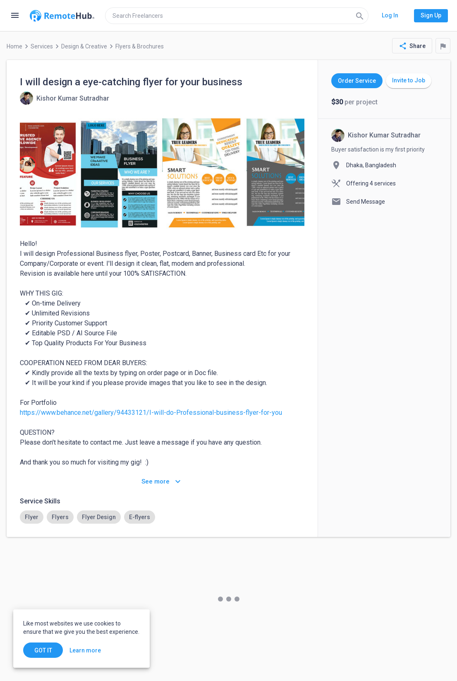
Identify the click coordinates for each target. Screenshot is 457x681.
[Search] (360, 15)
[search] (236, 15)
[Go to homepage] (62, 15)
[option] (31, 517)
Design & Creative (84, 46)
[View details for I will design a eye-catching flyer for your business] (64, 98)
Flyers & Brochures (139, 46)
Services (42, 46)
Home (14, 46)
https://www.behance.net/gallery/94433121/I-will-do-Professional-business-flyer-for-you (151, 412)
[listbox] (162, 517)
